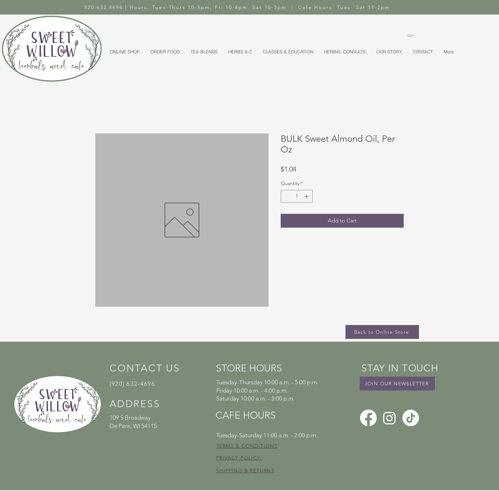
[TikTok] (410, 418)
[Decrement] (286, 196)
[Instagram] (389, 418)
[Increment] (307, 196)
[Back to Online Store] (382, 332)
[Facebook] (368, 418)
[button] (413, 35)
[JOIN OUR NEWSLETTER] (397, 384)
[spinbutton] (296, 196)
